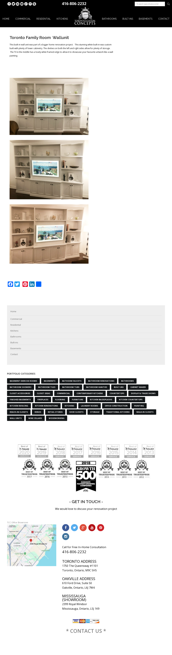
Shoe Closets (76, 412)
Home (6, 18)
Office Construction (116, 405)
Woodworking (56, 418)
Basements (145, 18)
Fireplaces (42, 399)
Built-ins (127, 18)
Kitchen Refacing (19, 405)
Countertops (117, 393)
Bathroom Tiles (46, 387)
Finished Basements (20, 399)
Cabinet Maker (138, 387)
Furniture (77, 399)
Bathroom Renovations (101, 381)
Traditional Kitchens (118, 412)
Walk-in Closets (145, 412)
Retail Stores (55, 412)
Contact (163, 18)
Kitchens (62, 18)
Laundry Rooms (89, 405)
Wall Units (16, 418)
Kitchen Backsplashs (101, 399)
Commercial (23, 18)
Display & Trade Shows (143, 393)
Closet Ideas (43, 393)
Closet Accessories (20, 393)
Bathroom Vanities (96, 387)
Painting (139, 405)
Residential (43, 18)
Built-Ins (119, 387)
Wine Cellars (35, 418)
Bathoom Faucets (71, 381)
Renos (38, 412)
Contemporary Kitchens (90, 393)
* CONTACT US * (86, 630)
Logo (85, 16)
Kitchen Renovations (46, 405)
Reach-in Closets (19, 412)
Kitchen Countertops (130, 399)
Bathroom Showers (20, 387)
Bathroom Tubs (70, 387)
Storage (94, 412)
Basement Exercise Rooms (23, 381)
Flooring (60, 399)
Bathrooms (109, 18)
